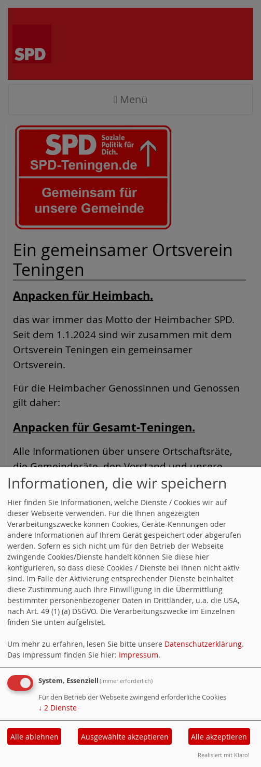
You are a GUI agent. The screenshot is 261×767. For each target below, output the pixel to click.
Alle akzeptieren (219, 737)
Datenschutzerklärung (203, 644)
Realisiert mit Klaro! (224, 755)
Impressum (138, 655)
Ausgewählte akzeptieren (125, 737)
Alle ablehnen (34, 737)
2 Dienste (57, 708)
